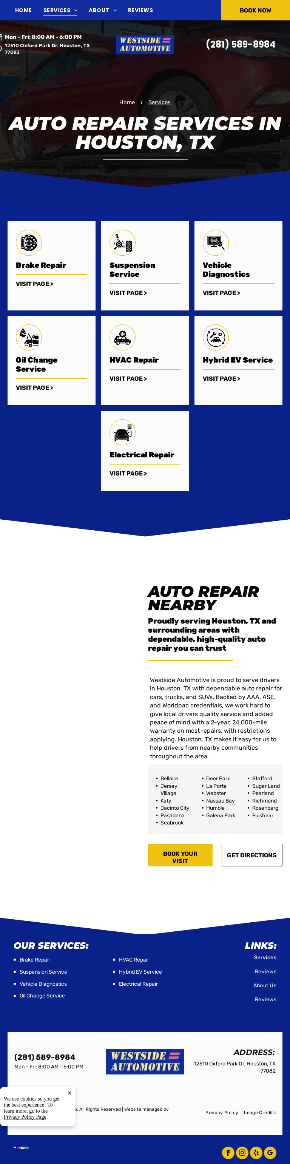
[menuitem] (29, 10)
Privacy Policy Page (25, 1147)
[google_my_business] (270, 1154)
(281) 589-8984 (241, 44)
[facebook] (228, 1154)
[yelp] (256, 1154)
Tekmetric (25, 1115)
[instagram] (242, 1154)
